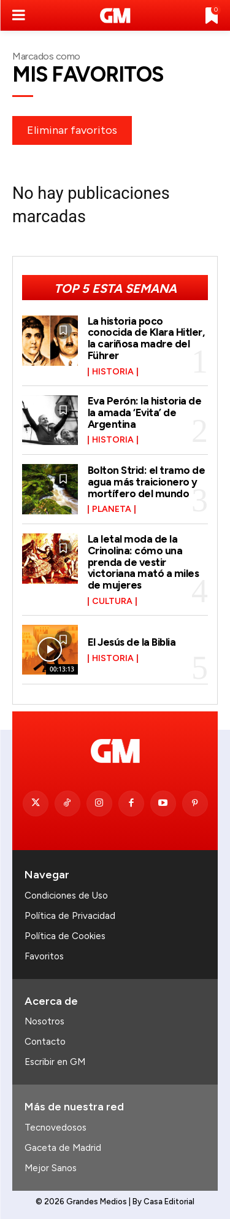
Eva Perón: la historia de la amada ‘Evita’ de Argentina (145, 412)
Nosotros (44, 1021)
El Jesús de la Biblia (132, 642)
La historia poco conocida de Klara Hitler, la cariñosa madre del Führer (146, 338)
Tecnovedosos (55, 1127)
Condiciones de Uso (66, 895)
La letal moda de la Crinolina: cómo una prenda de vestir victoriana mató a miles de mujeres (143, 562)
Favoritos (44, 956)
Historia (113, 372)
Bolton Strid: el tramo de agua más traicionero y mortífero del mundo (146, 481)
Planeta (111, 509)
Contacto (45, 1041)
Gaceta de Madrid (63, 1147)
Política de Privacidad (70, 915)
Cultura (112, 601)
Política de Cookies (65, 936)
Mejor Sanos (51, 1168)
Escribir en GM (55, 1061)
